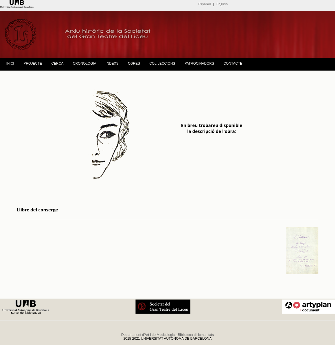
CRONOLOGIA (84, 63)
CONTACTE (233, 63)
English (222, 4)
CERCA (57, 63)
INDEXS (112, 63)
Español (204, 4)
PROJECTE (33, 63)
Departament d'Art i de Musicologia (148, 335)
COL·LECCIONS (162, 63)
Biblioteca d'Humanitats (196, 335)
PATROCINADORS (199, 63)
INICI (10, 63)
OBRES (134, 63)
